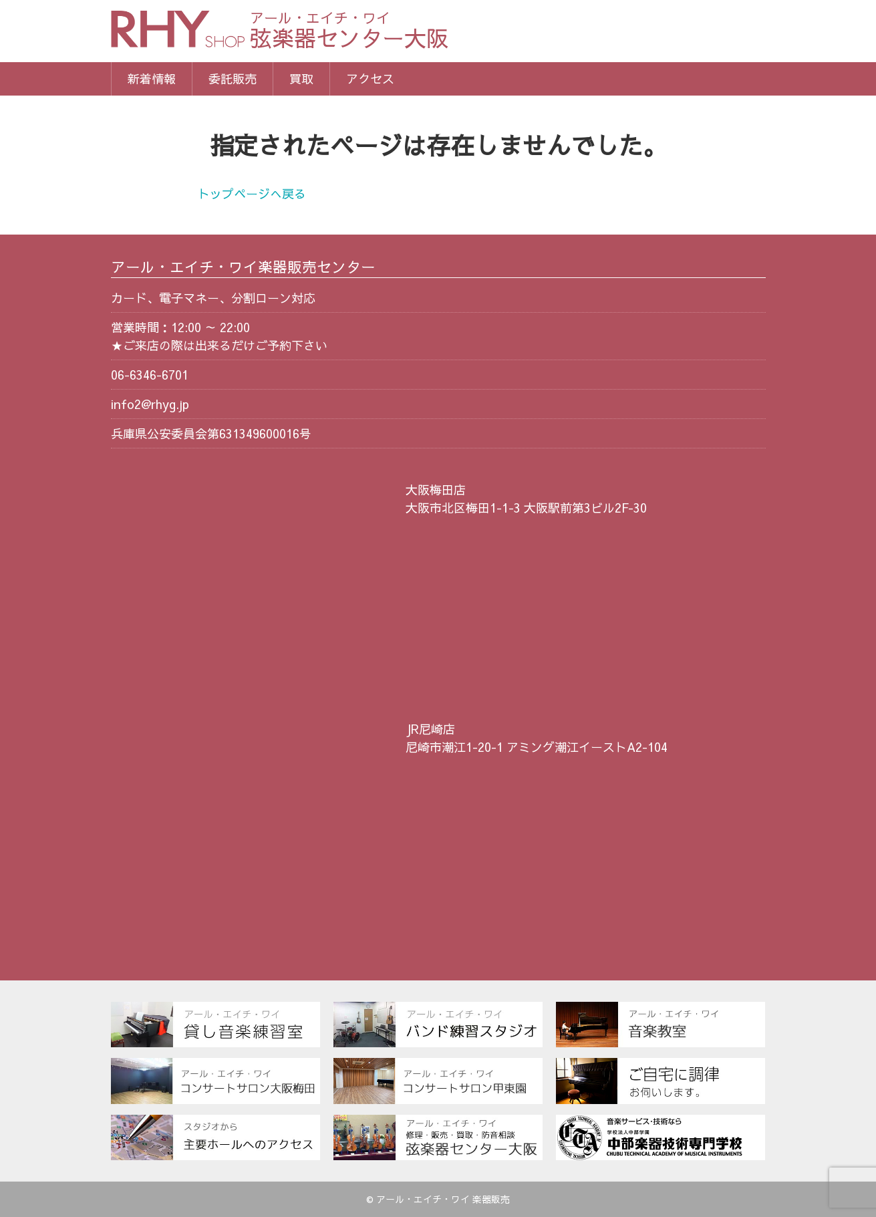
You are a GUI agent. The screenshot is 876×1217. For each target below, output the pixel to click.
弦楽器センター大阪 (349, 32)
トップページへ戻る (252, 193)
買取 (301, 78)
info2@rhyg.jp (150, 404)
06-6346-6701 (149, 374)
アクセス (370, 78)
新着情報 (152, 78)
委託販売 (232, 78)
